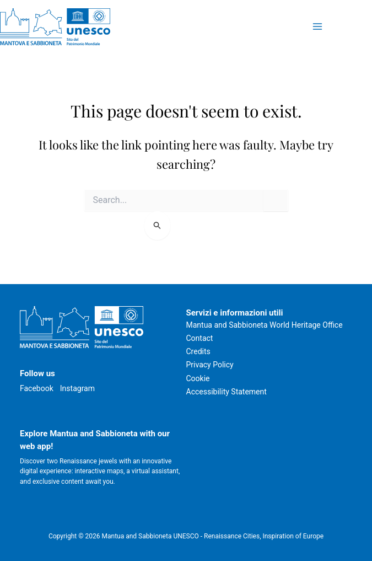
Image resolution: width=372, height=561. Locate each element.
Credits (198, 351)
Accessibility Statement (226, 391)
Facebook (36, 388)
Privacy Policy (210, 364)
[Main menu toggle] (317, 27)
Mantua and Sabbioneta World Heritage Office (264, 324)
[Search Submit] (157, 225)
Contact (199, 338)
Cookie (198, 378)
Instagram (77, 388)
